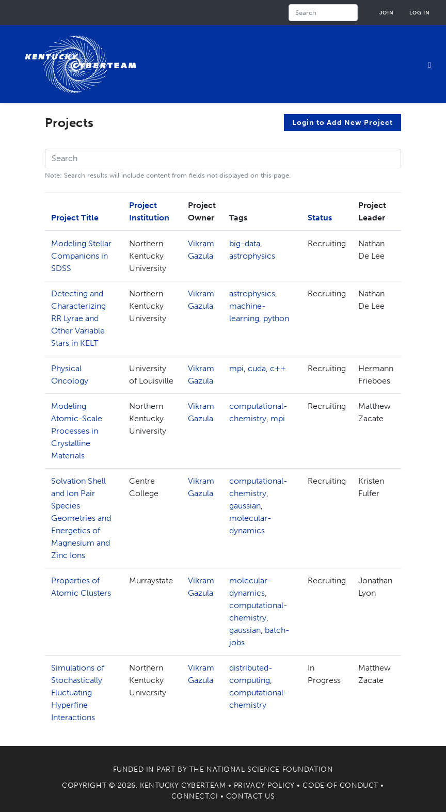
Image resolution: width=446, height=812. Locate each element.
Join (386, 12)
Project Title (75, 217)
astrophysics (252, 256)
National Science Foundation (269, 769)
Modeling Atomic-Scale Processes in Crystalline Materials (76, 430)
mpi (236, 368)
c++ (278, 368)
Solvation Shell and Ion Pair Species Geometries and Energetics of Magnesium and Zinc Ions (81, 518)
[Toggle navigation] (429, 64)
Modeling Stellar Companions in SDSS (81, 255)
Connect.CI (194, 796)
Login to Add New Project (342, 122)
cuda (257, 368)
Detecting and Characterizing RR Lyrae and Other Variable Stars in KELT (78, 318)
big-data (244, 243)
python (276, 318)
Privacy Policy (264, 785)
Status (320, 217)
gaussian (245, 506)
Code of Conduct (340, 785)
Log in (419, 12)
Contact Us (250, 796)
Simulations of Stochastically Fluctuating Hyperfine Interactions (77, 692)
